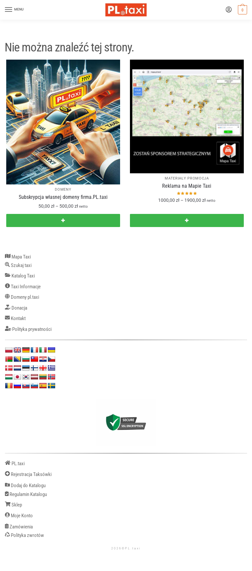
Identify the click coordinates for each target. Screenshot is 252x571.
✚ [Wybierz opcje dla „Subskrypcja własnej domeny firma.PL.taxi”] (63, 220)
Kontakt (15, 318)
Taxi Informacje (23, 286)
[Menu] (15, 10)
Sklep (13, 505)
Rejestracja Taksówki (28, 474)
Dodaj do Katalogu (25, 485)
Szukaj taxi (18, 265)
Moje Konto (19, 515)
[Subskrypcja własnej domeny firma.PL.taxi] (63, 122)
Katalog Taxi (20, 276)
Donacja (16, 308)
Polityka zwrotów (24, 535)
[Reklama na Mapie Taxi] (187, 116)
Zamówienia (19, 526)
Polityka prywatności (28, 329)
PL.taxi (15, 463)
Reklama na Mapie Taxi (186, 186)
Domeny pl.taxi (22, 297)
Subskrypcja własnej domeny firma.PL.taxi (63, 197)
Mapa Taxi (18, 257)
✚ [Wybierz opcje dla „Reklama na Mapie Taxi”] (187, 220)
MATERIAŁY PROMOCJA (187, 178)
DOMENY (63, 189)
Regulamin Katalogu (26, 494)
